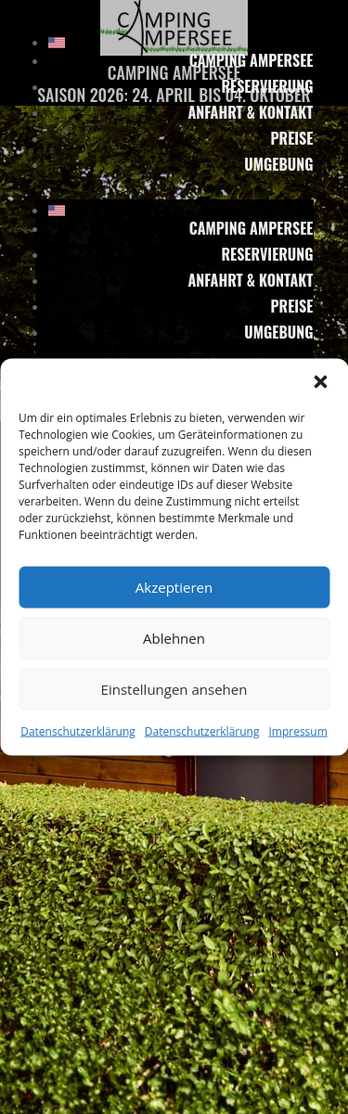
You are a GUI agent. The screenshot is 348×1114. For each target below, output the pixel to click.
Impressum (297, 730)
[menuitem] (181, 42)
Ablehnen (174, 638)
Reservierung (267, 86)
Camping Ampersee (251, 60)
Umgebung (278, 164)
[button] (320, 381)
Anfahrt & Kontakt (250, 112)
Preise (291, 138)
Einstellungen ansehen (174, 689)
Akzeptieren (174, 587)
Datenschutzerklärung (77, 730)
